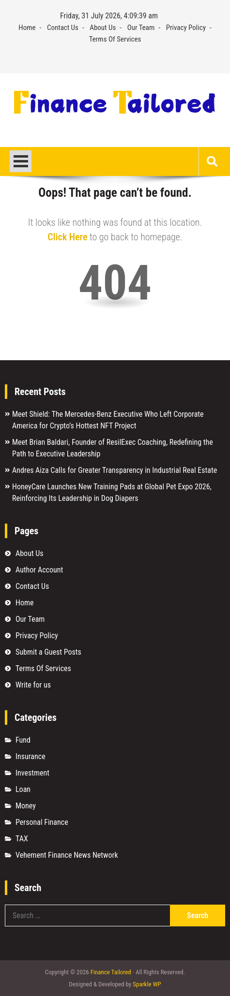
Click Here (67, 237)
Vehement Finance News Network (66, 855)
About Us (103, 27)
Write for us (33, 684)
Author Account (39, 569)
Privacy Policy (186, 27)
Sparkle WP (147, 984)
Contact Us (62, 27)
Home (26, 27)
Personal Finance (41, 822)
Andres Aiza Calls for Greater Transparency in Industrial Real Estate (114, 470)
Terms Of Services (115, 39)
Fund (23, 740)
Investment (32, 772)
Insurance (30, 756)
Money (25, 805)
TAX (21, 838)
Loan (23, 789)
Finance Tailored (111, 972)
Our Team (141, 27)
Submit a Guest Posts (48, 652)
